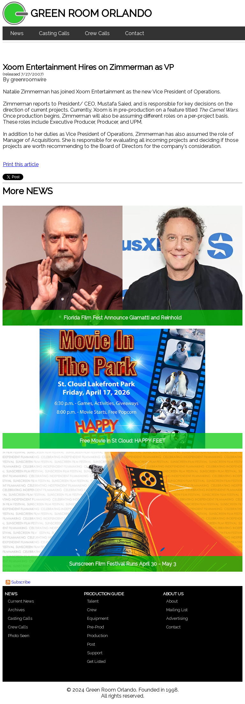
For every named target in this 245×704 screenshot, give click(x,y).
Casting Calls (54, 33)
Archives (16, 609)
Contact (134, 33)
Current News (21, 601)
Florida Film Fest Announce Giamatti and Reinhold (122, 318)
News (17, 33)
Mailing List (177, 609)
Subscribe (20, 582)
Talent (93, 601)
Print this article (21, 164)
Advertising (177, 618)
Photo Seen (18, 635)
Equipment (97, 618)
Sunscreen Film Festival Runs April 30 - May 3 (122, 564)
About (172, 601)
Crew (92, 609)
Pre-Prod (95, 627)
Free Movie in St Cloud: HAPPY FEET (122, 441)
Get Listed (96, 661)
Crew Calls (97, 33)
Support (94, 652)
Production (97, 635)
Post (91, 644)
